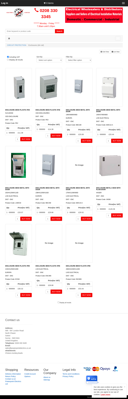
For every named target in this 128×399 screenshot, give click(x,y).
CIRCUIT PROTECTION (16, 45)
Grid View (105, 52)
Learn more (105, 395)
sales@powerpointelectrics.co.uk (18, 348)
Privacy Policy (68, 376)
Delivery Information (13, 374)
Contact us (12, 320)
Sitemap (47, 380)
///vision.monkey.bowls (14, 353)
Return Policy (10, 376)
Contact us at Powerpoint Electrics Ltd (13, 381)
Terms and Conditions (71, 374)
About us (47, 377)
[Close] (124, 386)
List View (116, 52)
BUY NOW (26, 139)
